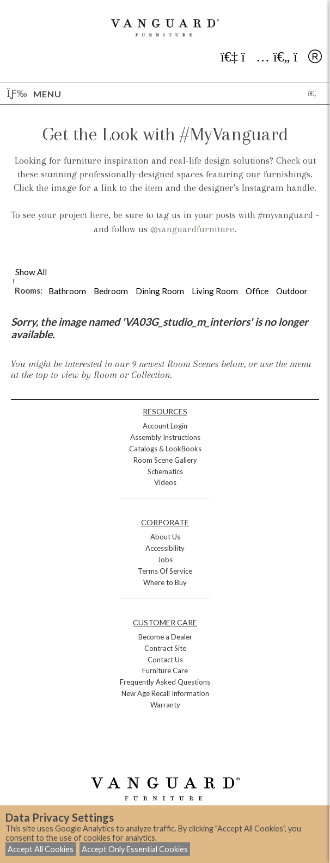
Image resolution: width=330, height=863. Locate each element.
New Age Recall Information (165, 693)
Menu (34, 94)
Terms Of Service (165, 571)
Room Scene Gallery (165, 460)
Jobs (165, 559)
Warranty (165, 704)
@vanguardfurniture (192, 228)
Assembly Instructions (165, 437)
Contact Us (165, 659)
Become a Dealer (165, 636)
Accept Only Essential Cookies (135, 849)
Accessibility (165, 548)
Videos (165, 482)
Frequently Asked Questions (165, 682)
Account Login (165, 425)
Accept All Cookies (41, 849)
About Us (165, 536)
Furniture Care (165, 670)
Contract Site (165, 648)
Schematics (165, 471)
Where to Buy (165, 582)
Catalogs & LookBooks (165, 448)
